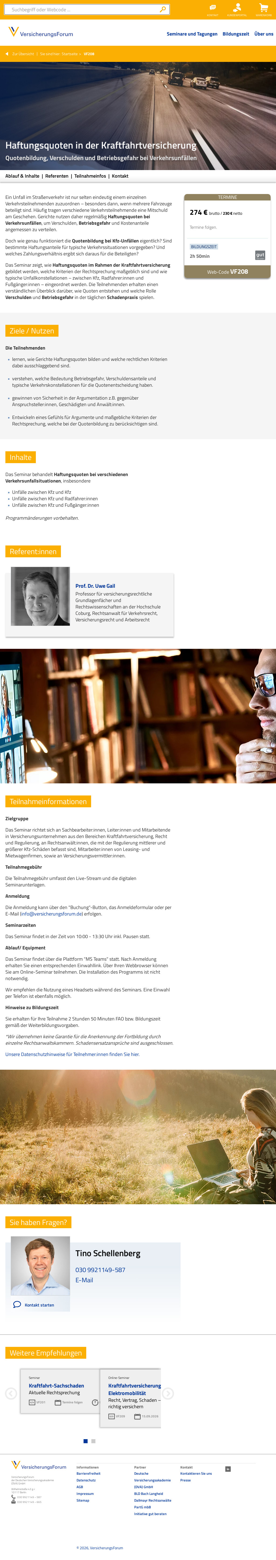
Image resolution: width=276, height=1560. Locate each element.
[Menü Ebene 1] (192, 38)
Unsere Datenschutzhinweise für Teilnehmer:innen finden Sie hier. (72, 1054)
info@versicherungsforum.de (51, 913)
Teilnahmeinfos (90, 175)
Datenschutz (86, 1480)
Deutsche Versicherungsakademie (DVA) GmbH (152, 1480)
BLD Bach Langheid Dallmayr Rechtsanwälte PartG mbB (152, 1500)
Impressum (85, 1493)
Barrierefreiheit (89, 1473)
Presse (185, 1480)
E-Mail (84, 1280)
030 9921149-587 (100, 1269)
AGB (80, 1486)
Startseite (70, 54)
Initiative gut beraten (150, 1513)
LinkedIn (228, 1469)
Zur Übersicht (23, 54)
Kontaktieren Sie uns (196, 1473)
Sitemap (83, 1500)
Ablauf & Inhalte (22, 175)
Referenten (57, 175)
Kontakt (120, 175)
